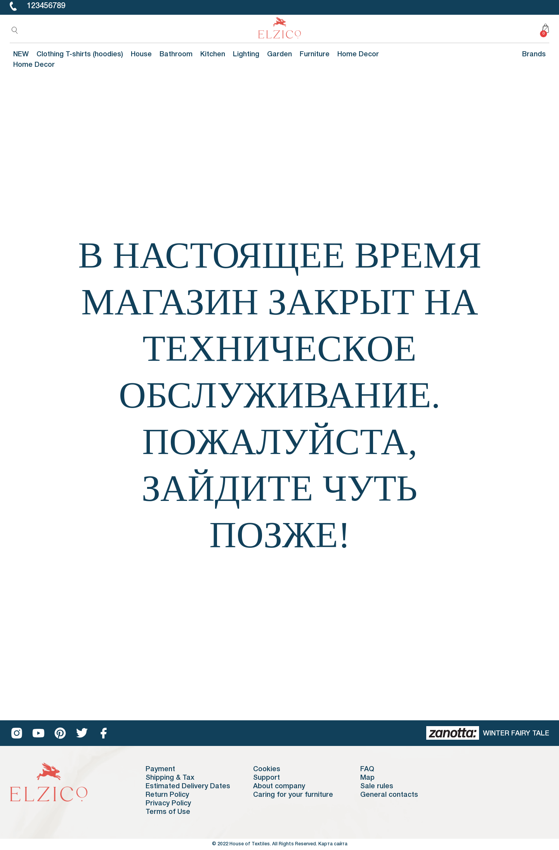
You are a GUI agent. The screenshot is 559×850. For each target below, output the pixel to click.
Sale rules (376, 786)
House (141, 54)
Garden (279, 54)
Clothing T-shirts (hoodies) (79, 54)
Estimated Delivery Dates (188, 786)
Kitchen (212, 54)
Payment (160, 769)
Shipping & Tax (170, 778)
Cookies (266, 769)
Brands (534, 54)
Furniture (315, 54)
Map (367, 778)
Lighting (246, 54)
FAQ (367, 769)
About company (279, 786)
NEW (21, 54)
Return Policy (167, 795)
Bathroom (176, 54)
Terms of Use (168, 812)
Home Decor (358, 54)
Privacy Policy (168, 803)
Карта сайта (332, 844)
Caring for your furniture (293, 795)
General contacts (389, 795)
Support (266, 778)
